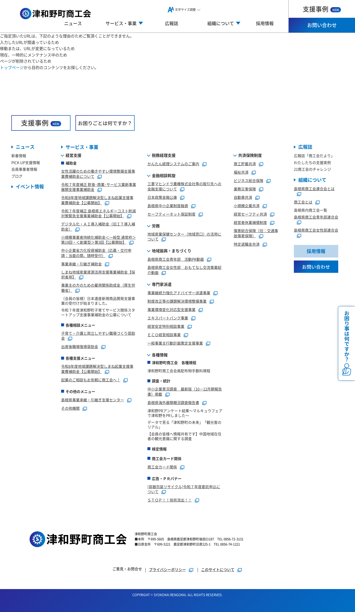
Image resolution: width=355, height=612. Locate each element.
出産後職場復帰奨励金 (79, 346)
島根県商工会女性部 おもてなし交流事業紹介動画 (184, 270)
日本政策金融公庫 (162, 197)
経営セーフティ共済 (250, 214)
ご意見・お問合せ (127, 568)
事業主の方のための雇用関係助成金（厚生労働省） (98, 288)
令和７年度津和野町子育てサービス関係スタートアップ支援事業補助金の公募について (98, 312)
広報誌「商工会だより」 (314, 155)
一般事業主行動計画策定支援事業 (175, 343)
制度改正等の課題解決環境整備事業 (177, 301)
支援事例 (322, 8)
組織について (312, 180)
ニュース (73, 23)
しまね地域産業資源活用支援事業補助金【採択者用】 (98, 274)
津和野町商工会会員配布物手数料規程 (178, 370)
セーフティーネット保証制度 (171, 214)
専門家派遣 (162, 284)
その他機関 (70, 408)
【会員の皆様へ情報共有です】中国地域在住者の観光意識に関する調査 (184, 436)
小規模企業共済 (247, 205)
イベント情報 (30, 187)
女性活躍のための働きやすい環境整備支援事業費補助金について (98, 174)
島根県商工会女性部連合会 (316, 230)
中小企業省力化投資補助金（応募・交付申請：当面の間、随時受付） (96, 253)
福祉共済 (241, 172)
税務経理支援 (164, 155)
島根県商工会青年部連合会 (316, 217)
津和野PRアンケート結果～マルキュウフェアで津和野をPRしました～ (184, 413)
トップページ (12, 67)
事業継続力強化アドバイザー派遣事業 (178, 292)
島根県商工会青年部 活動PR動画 (175, 259)
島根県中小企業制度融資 (167, 205)
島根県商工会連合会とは (314, 188)
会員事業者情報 (24, 169)
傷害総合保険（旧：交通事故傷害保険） (256, 233)
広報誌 (171, 23)
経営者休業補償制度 (250, 222)
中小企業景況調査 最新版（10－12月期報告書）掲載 (184, 392)
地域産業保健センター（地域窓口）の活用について (184, 236)
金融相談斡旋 (164, 176)
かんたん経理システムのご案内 (173, 164)
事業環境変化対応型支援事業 (171, 309)
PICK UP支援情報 (25, 162)
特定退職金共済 (247, 244)
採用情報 (265, 23)
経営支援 (73, 155)
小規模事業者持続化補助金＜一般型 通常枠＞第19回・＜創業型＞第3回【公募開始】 (98, 240)
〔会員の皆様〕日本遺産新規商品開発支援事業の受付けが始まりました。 (98, 301)
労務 (156, 226)
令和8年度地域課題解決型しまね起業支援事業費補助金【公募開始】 (97, 200)
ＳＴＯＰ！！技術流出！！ (169, 500)
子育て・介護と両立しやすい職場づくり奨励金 (98, 336)
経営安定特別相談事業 (165, 326)
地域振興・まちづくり (171, 251)
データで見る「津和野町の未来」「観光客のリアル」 (184, 425)
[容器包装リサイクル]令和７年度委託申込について (183, 489)
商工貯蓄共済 (245, 164)
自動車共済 (243, 197)
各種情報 (160, 355)
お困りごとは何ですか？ (105, 123)
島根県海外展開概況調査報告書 (173, 402)
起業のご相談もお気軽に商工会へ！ (90, 379)
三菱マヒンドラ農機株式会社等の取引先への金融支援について (184, 186)
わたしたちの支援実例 (312, 162)
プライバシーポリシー (167, 569)
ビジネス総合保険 (248, 180)
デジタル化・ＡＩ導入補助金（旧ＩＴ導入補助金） (98, 227)
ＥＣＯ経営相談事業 (164, 334)
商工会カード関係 (162, 466)
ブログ (16, 176)
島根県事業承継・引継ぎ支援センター (92, 399)
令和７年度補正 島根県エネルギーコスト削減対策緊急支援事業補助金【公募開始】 (98, 213)
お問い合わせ (322, 25)
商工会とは (303, 202)
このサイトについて (217, 569)
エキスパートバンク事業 (167, 317)
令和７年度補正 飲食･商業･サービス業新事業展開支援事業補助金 (98, 187)
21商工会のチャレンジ (312, 169)
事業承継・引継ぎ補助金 (81, 263)
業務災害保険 (245, 189)
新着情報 (18, 155)
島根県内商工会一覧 (310, 210)
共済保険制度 (250, 155)
